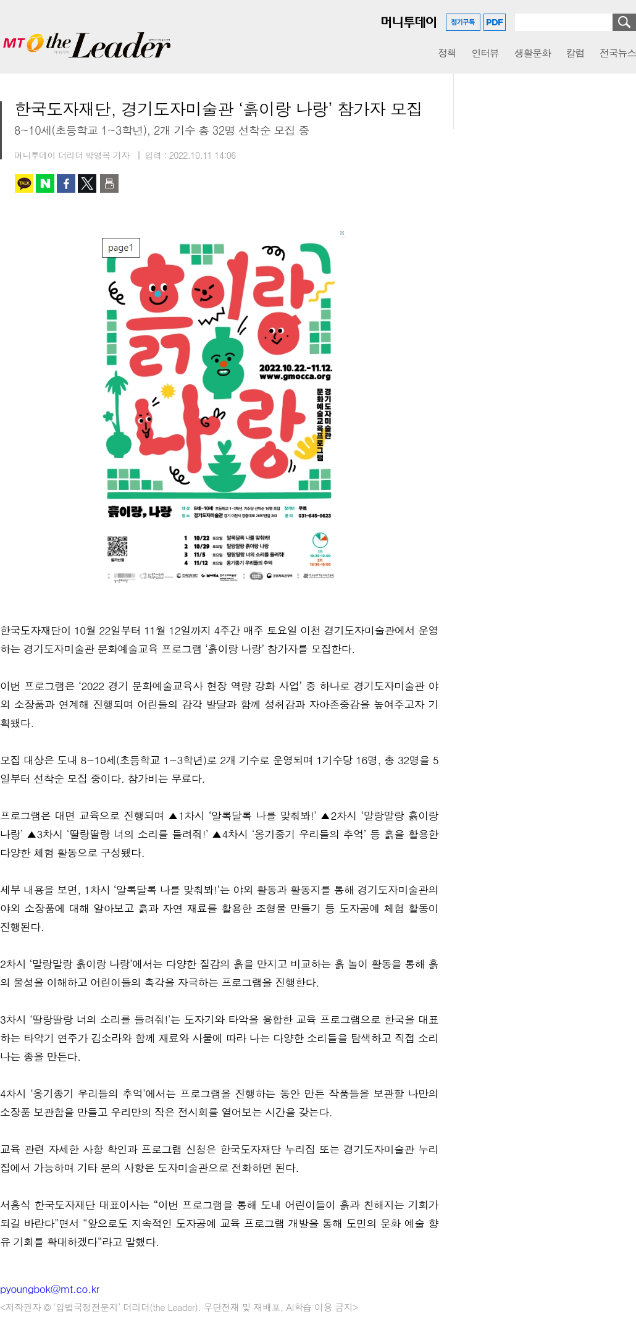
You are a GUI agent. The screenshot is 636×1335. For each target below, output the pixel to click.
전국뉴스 (618, 53)
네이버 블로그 (45, 183)
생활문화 (532, 53)
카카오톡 (24, 183)
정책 (447, 53)
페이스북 (66, 183)
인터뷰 (485, 53)
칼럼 (575, 53)
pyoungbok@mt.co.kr (49, 1288)
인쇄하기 (109, 183)
